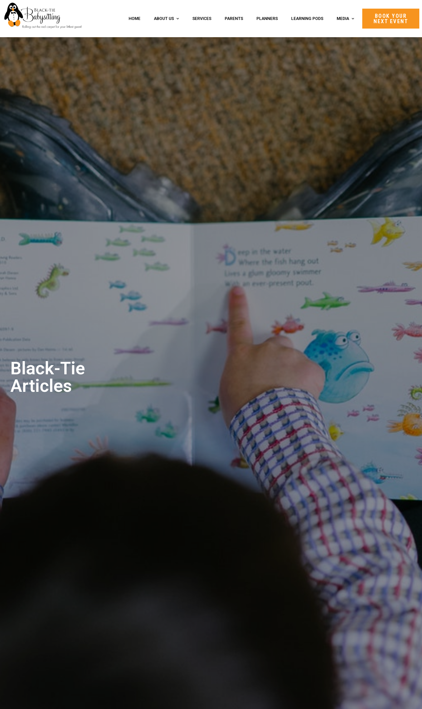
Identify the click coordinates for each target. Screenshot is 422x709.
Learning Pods (307, 18)
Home (134, 18)
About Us (166, 19)
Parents (234, 18)
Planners (267, 18)
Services (201, 18)
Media (345, 19)
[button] (390, 19)
